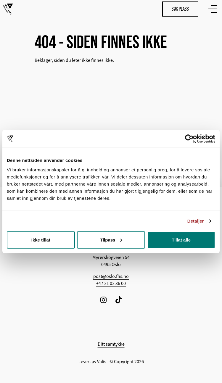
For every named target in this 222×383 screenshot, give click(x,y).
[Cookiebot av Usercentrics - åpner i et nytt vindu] (189, 138)
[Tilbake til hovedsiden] (8, 9)
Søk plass (180, 9)
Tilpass (111, 239)
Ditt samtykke (111, 344)
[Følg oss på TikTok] (118, 299)
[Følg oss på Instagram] (103, 299)
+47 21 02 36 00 (111, 284)
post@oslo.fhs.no (111, 276)
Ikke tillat (40, 239)
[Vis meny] (211, 8)
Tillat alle (181, 239)
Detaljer (195, 220)
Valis (101, 362)
